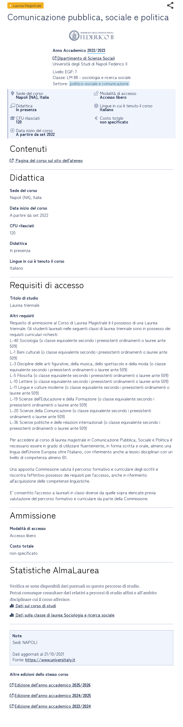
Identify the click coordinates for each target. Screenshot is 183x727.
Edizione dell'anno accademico (50, 685)
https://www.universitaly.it (50, 660)
